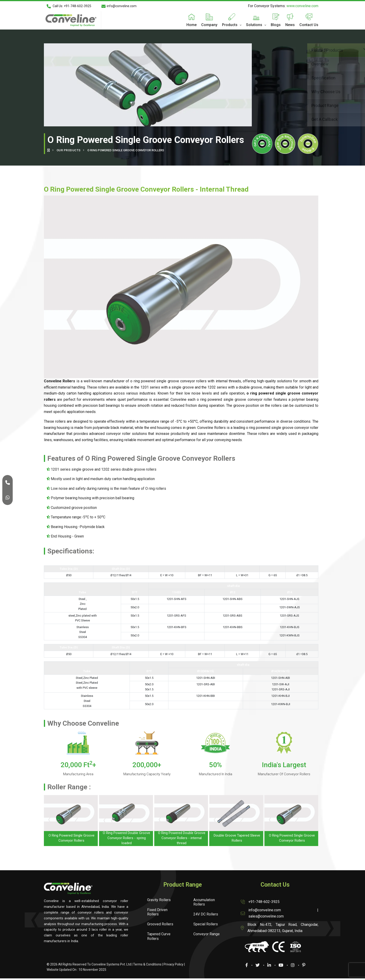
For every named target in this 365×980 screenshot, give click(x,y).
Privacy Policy (173, 964)
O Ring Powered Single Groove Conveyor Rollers (71, 838)
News (290, 25)
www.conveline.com (302, 6)
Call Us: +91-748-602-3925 (69, 6)
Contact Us (308, 25)
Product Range (285, 105)
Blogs (276, 25)
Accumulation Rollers (204, 902)
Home (191, 25)
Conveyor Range (206, 934)
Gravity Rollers (159, 900)
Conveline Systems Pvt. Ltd (111, 964)
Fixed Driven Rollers (157, 912)
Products (229, 25)
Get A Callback (285, 119)
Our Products (69, 150)
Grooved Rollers (160, 924)
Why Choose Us (285, 91)
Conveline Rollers (211, 427)
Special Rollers (205, 924)
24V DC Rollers (205, 914)
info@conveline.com (119, 6)
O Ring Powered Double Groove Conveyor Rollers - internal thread (181, 838)
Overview (285, 63)
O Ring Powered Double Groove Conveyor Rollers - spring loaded (126, 838)
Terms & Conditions (147, 964)
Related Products (285, 50)
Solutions (254, 25)
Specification (285, 77)
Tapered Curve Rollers (158, 936)
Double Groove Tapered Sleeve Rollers (237, 838)
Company (209, 25)
